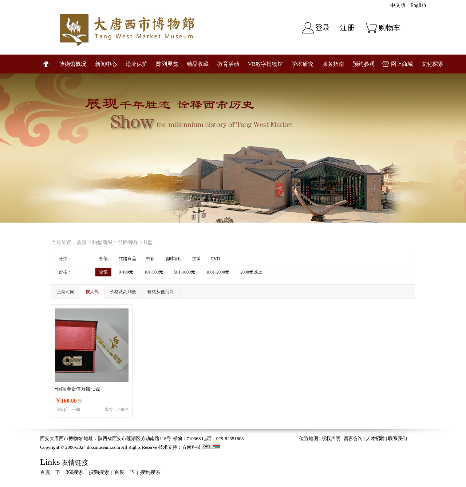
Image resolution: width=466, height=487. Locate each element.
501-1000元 (184, 272)
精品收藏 (198, 64)
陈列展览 (167, 64)
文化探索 (432, 64)
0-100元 (126, 272)
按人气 (92, 291)
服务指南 (333, 64)
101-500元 (153, 272)
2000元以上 (251, 272)
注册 (347, 28)
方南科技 (191, 447)
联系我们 (397, 438)
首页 (81, 242)
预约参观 (364, 64)
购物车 (389, 28)
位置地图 (308, 438)
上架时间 (65, 291)
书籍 (150, 258)
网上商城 (402, 64)
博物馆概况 (72, 64)
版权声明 (330, 438)
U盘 (148, 242)
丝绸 (196, 258)
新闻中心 (106, 64)
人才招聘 (375, 438)
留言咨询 (353, 438)
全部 (103, 258)
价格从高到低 (123, 291)
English (418, 5)
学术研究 (302, 64)
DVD (215, 258)
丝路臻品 (128, 242)
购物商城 (102, 242)
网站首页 (46, 64)
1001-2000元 (217, 272)
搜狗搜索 (99, 472)
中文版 (398, 5)
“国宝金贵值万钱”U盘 (77, 389)
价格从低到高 (160, 291)
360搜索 (74, 472)
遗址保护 (136, 64)
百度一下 (50, 472)
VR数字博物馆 (265, 64)
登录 (322, 28)
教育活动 (228, 64)
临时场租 (173, 258)
